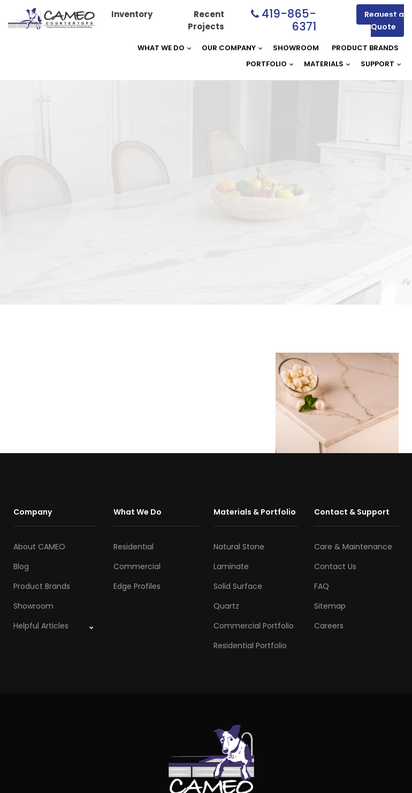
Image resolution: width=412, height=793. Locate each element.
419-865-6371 (289, 20)
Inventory (131, 14)
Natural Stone (238, 546)
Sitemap (330, 606)
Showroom (296, 48)
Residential (133, 546)
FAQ (321, 586)
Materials (324, 64)
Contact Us (335, 566)
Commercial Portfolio (253, 625)
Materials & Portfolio (254, 512)
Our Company (229, 48)
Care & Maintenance (353, 546)
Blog (21, 566)
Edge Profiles (137, 586)
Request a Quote (384, 20)
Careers (329, 625)
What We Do (161, 48)
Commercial (137, 566)
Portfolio (266, 64)
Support (377, 64)
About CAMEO (39, 546)
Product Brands (365, 48)
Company (32, 512)
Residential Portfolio (250, 645)
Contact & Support (352, 512)
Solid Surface (237, 586)
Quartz (226, 606)
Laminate (231, 566)
